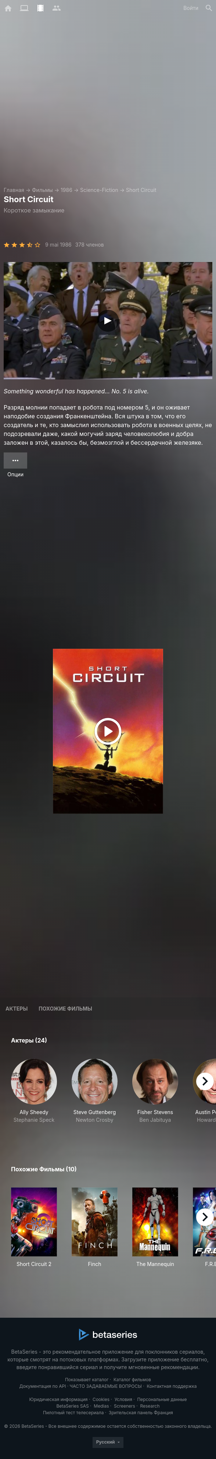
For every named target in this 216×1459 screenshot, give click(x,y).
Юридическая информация (58, 1399)
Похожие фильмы (65, 1008)
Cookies (101, 1399)
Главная (14, 190)
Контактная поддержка (172, 1386)
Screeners (124, 1406)
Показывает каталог (87, 1379)
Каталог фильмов (132, 1379)
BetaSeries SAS (73, 1406)
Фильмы (42, 190)
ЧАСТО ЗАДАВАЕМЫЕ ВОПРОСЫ (106, 1386)
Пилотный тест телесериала (73, 1412)
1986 (66, 190)
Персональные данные (162, 1399)
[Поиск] (209, 8)
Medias (101, 1406)
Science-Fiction (99, 190)
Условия (123, 1399)
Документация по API (42, 1386)
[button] (34, 1095)
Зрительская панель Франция (141, 1412)
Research (149, 1406)
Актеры (17, 1008)
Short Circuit (141, 190)
